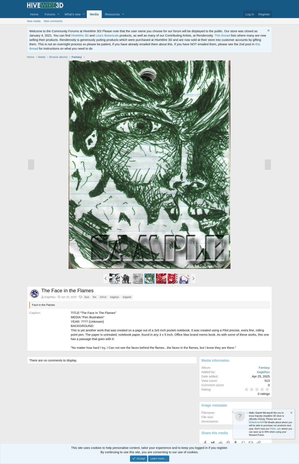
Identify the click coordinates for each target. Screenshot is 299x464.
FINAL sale (275, 428)
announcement (256, 422)
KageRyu (49, 297)
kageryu (114, 297)
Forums (50, 14)
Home (34, 14)
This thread (222, 35)
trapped (127, 297)
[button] (58, 14)
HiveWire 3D (80, 35)
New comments (53, 21)
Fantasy (264, 367)
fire (94, 297)
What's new (73, 14)
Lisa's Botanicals (107, 35)
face (87, 297)
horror (103, 297)
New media (33, 21)
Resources (112, 14)
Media (94, 14)
